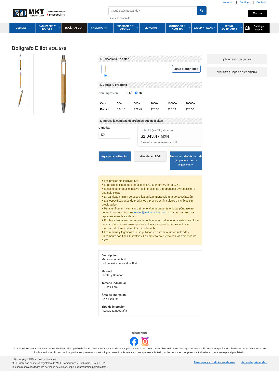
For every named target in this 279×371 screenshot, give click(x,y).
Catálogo (245, 2)
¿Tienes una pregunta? (237, 59)
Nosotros (227, 2)
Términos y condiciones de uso (214, 362)
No (141, 92)
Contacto (261, 2)
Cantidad (104, 127)
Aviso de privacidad (254, 362)
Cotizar (257, 13)
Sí (130, 92)
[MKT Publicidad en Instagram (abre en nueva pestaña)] (145, 341)
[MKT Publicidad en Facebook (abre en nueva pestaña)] (134, 341)
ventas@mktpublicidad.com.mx (152, 212)
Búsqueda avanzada (119, 18)
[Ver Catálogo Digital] (257, 28)
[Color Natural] (105, 75)
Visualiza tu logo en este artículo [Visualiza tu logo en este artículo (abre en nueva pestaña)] (237, 72)
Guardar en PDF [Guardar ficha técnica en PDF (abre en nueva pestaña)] (150, 156)
